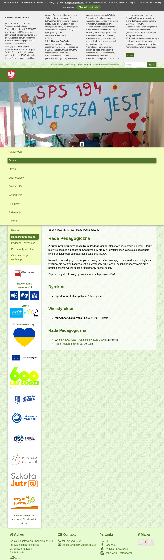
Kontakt (13, 221)
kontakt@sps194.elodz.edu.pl (77, 544)
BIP (104, 541)
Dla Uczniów (16, 186)
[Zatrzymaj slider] (82, 144)
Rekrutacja (15, 212)
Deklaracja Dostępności (116, 553)
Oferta (12, 169)
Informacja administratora (109, 65)
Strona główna (57, 65)
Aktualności (15, 151)
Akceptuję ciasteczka (88, 7)
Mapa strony (69, 65)
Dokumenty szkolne (22, 249)
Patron (15, 230)
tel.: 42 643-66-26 (70, 541)
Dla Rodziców (17, 177)
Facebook (108, 544)
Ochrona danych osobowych (20, 257)
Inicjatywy (14, 203)
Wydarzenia (15, 195)
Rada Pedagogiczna (66, 343)
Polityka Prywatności (114, 548)
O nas (12, 160)
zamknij (130, 55)
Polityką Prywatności (74, 2)
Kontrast (94, 65)
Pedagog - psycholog (23, 243)
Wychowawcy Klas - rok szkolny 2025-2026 (80, 339)
